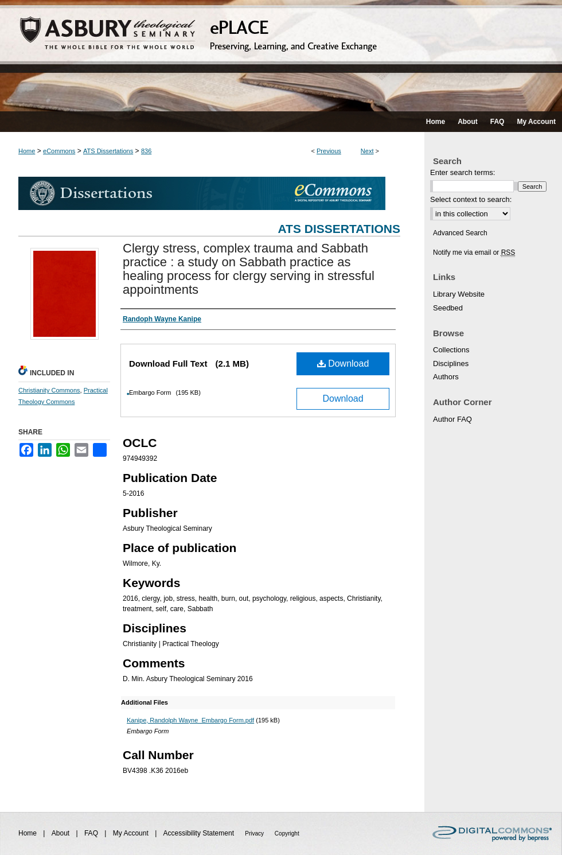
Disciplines (451, 363)
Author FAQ (452, 419)
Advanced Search (460, 233)
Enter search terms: (462, 172)
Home (26, 150)
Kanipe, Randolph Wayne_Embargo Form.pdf (190, 720)
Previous (329, 150)
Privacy (255, 833)
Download (343, 363)
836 (146, 150)
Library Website (459, 294)
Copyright (287, 833)
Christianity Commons (49, 390)
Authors (446, 376)
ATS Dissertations (108, 150)
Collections (451, 349)
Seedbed (448, 308)
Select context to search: (471, 199)
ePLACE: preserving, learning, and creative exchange (281, 55)
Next (367, 150)
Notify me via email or (474, 252)
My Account (131, 833)
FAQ (92, 833)
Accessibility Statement (199, 833)
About (62, 833)
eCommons (59, 150)
